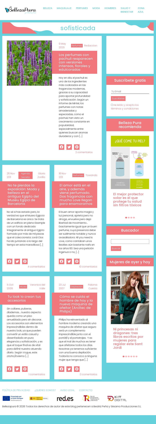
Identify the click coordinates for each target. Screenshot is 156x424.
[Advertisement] (130, 55)
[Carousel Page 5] (134, 356)
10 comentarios (88, 266)
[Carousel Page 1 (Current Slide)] (126, 217)
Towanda (91, 175)
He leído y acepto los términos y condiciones (125, 106)
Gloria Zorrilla (41, 175)
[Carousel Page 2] (129, 217)
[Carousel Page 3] (131, 217)
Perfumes (82, 8)
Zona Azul (141, 10)
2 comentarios (84, 152)
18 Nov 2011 (62, 175)
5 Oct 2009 (10, 286)
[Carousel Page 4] (134, 217)
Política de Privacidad (16, 390)
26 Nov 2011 (11, 175)
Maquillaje (64, 8)
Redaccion (90, 45)
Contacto (85, 390)
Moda (96, 8)
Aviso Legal (67, 390)
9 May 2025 (62, 45)
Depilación (76, 286)
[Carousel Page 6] (136, 356)
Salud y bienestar (127, 10)
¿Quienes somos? (45, 390)
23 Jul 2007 (62, 286)
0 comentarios (88, 374)
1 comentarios (37, 374)
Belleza (47, 8)
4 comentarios (36, 266)
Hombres (110, 8)
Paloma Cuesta (92, 286)
